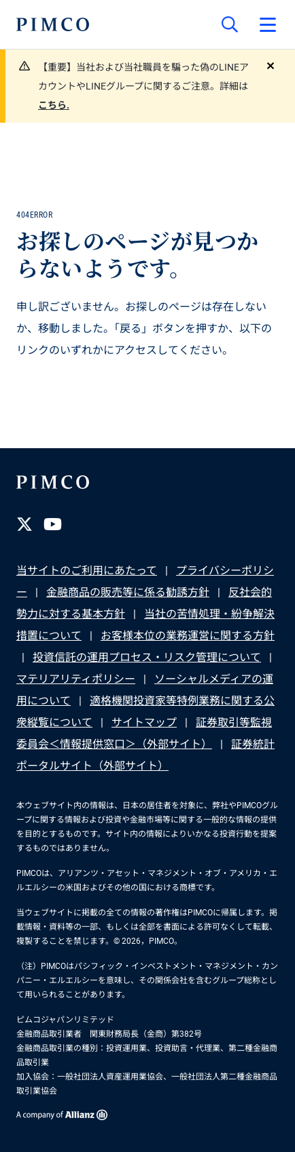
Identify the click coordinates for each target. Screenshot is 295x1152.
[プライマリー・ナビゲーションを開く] (268, 24)
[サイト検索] (230, 24)
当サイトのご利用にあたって (86, 570)
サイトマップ (144, 722)
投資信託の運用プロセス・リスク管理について (147, 657)
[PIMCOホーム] (52, 24)
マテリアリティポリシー (75, 679)
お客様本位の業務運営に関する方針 (188, 635)
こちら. (53, 105)
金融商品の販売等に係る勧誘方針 (127, 592)
